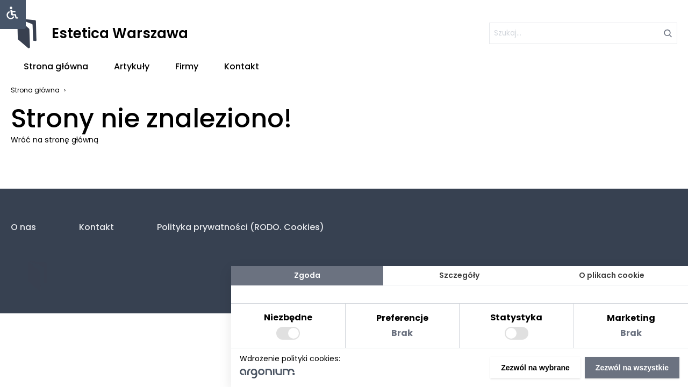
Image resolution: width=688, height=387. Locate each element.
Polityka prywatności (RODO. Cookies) (240, 227)
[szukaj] (583, 33)
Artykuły (131, 66)
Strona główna (56, 66)
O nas (23, 227)
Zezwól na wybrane (535, 367)
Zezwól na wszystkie (632, 367)
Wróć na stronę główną (54, 139)
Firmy (186, 66)
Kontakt (241, 66)
